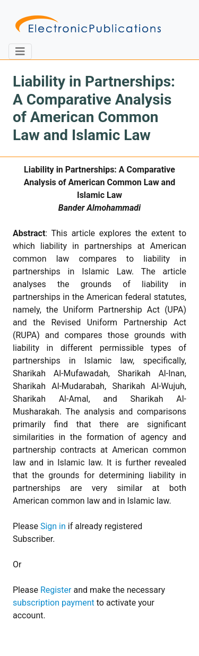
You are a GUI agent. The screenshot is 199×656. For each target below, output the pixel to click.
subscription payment (53, 603)
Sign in (53, 526)
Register (56, 590)
